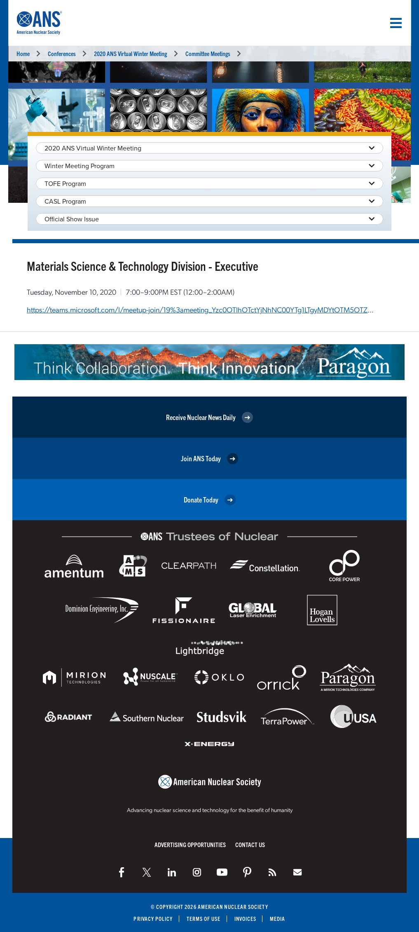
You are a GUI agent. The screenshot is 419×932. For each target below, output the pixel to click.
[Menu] (396, 23)
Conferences (62, 53)
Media (277, 918)
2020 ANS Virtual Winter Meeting (130, 53)
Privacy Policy (153, 918)
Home (23, 53)
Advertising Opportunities (190, 844)
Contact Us (250, 844)
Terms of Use (204, 918)
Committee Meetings (207, 53)
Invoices (245, 918)
